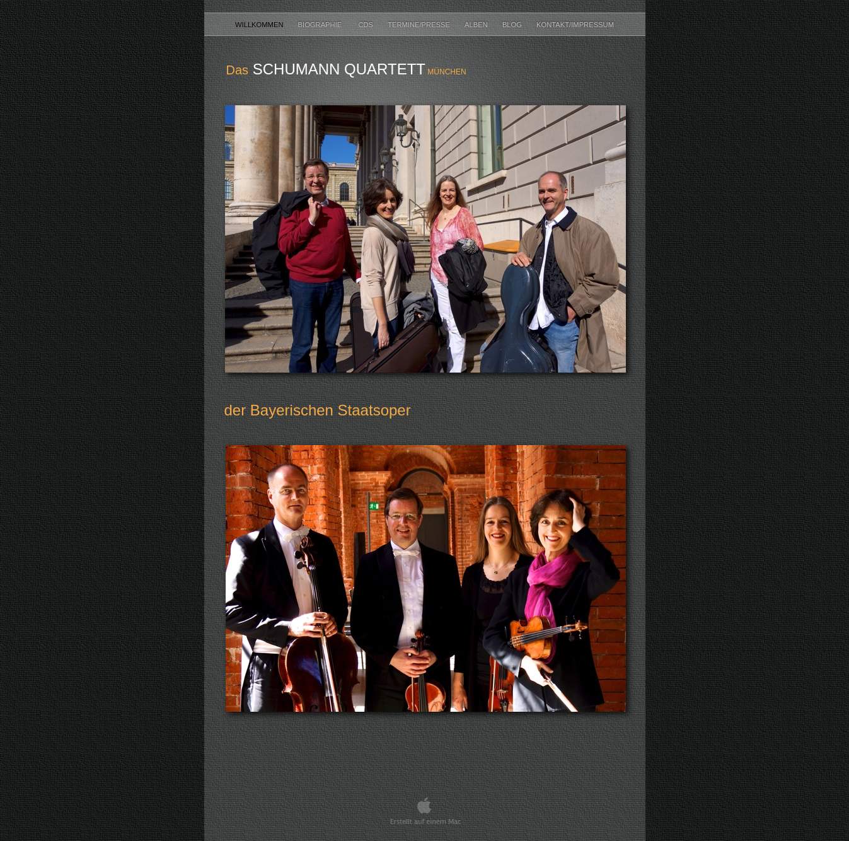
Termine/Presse (420, 24)
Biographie (322, 24)
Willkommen (260, 24)
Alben (477, 24)
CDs (366, 24)
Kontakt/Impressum (575, 24)
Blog (513, 24)
